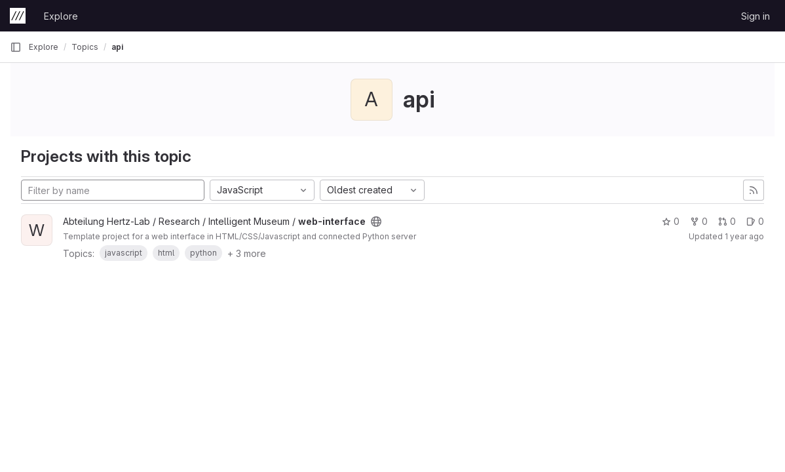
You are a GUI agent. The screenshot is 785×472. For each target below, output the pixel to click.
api (117, 47)
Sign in (755, 16)
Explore (61, 16)
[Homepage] (17, 15)
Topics (84, 47)
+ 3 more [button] (246, 253)
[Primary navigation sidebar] (15, 47)
